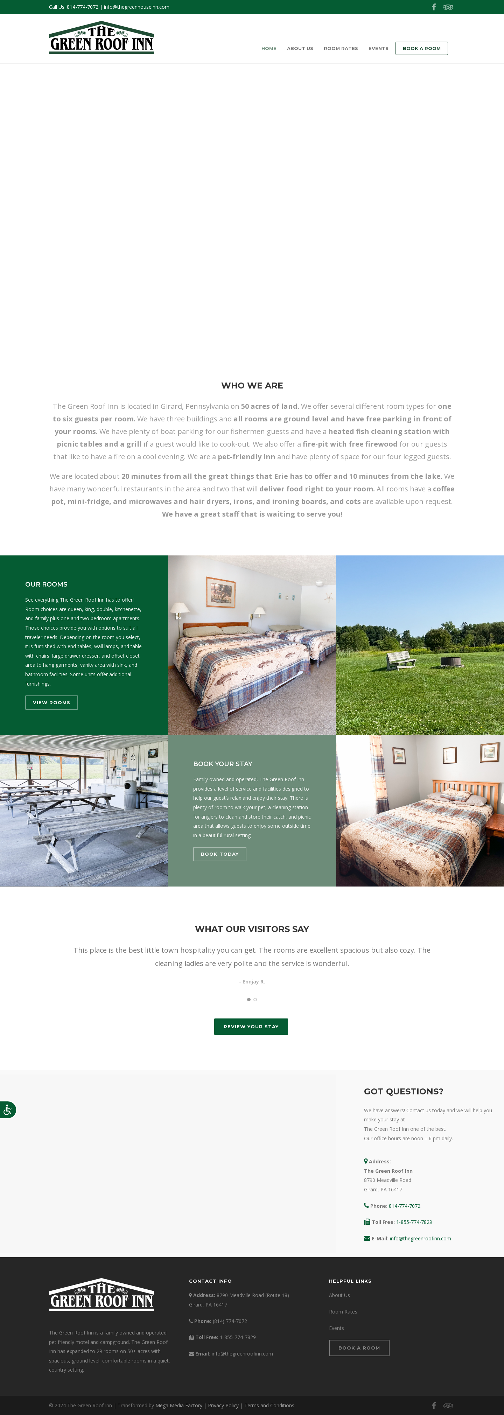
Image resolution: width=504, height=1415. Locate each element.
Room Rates (341, 48)
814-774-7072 (82, 6)
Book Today (220, 854)
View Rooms (51, 702)
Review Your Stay (251, 1026)
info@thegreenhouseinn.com (136, 6)
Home (268, 48)
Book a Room (422, 48)
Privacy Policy (223, 1405)
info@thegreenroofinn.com (420, 1238)
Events (378, 48)
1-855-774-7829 (414, 1222)
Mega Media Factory (178, 1405)
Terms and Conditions (269, 1405)
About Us (300, 48)
